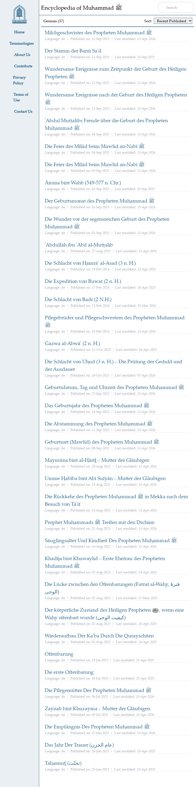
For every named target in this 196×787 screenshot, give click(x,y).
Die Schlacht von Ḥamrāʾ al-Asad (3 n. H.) (90, 262)
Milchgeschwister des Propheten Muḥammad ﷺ (98, 32)
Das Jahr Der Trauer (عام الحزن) (79, 744)
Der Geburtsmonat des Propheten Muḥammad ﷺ (100, 200)
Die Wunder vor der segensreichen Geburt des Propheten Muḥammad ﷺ (107, 223)
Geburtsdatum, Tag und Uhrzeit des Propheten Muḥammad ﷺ (114, 387)
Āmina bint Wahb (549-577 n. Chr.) (83, 182)
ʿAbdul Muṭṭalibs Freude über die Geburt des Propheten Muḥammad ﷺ (106, 124)
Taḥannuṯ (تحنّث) (63, 763)
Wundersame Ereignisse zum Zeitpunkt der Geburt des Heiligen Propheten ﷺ (115, 72)
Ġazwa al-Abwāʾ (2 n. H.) (72, 343)
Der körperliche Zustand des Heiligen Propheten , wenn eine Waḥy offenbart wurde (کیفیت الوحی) (114, 613)
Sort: (148, 20)
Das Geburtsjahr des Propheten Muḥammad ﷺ (97, 405)
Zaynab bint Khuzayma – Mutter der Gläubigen (97, 708)
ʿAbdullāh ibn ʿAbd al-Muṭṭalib (79, 244)
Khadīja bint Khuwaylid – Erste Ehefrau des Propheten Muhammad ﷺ (105, 562)
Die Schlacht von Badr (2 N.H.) (78, 299)
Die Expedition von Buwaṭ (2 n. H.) (83, 281)
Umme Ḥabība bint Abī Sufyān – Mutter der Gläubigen (105, 478)
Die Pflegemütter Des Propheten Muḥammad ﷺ (98, 690)
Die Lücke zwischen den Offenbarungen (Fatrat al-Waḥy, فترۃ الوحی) (112, 588)
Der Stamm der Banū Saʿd (73, 50)
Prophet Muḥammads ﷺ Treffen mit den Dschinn (99, 522)
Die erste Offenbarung (69, 672)
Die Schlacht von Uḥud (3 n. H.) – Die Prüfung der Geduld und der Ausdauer (113, 365)
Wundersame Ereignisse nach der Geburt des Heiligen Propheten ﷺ (116, 98)
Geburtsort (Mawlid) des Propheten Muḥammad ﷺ (102, 441)
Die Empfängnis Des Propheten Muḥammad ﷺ (97, 726)
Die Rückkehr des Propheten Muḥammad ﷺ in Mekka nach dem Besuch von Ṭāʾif (116, 500)
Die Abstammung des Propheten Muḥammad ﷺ (99, 423)
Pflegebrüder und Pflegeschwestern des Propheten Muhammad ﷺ (115, 321)
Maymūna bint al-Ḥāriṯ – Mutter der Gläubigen (97, 460)
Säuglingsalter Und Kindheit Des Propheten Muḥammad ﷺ (111, 540)
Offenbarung (59, 653)
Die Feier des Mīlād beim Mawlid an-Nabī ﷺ (95, 146)
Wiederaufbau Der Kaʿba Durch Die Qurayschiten (99, 635)
